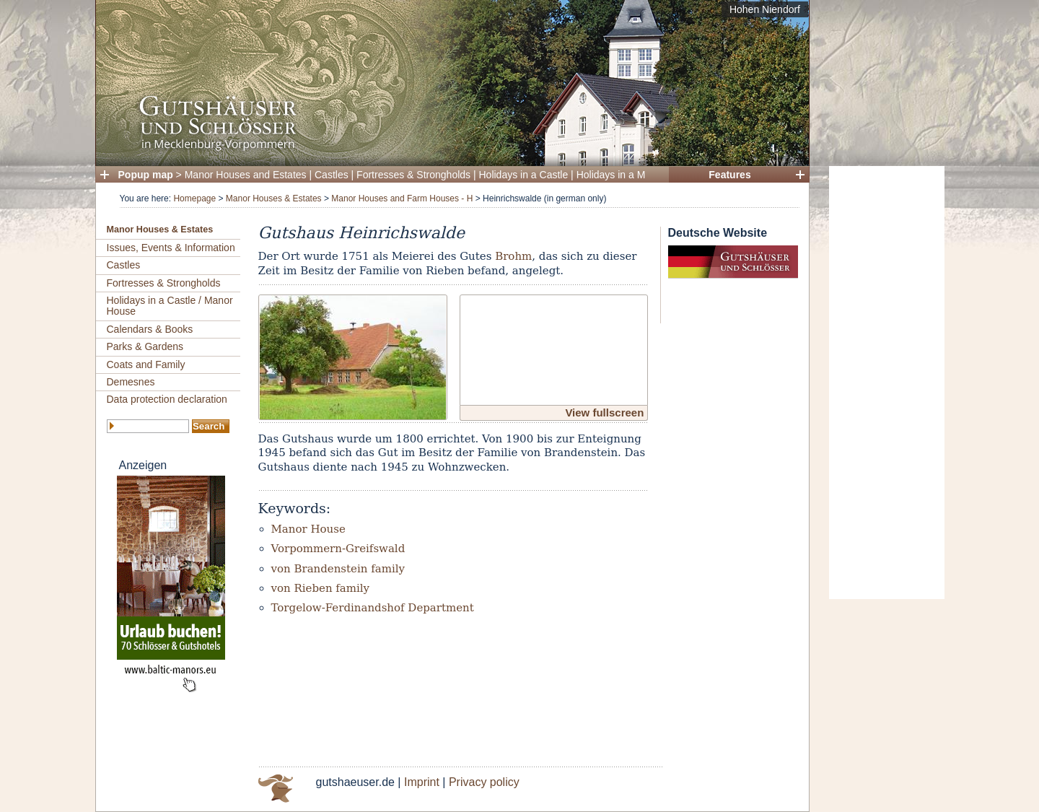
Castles (331, 174)
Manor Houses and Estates (246, 174)
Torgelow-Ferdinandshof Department (372, 607)
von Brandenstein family (338, 568)
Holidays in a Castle (524, 174)
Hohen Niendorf (764, 9)
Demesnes (131, 382)
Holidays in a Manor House (637, 174)
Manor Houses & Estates (274, 198)
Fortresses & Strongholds (413, 174)
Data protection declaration (167, 399)
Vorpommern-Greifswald (338, 548)
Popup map (145, 174)
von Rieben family (320, 588)
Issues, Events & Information (171, 247)
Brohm (513, 256)
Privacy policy (484, 782)
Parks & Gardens (145, 346)
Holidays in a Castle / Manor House (170, 305)
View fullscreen (604, 412)
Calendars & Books (150, 329)
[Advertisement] (886, 382)
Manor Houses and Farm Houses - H (402, 198)
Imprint (421, 782)
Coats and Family (146, 364)
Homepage (194, 198)
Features (729, 174)
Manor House (308, 529)
